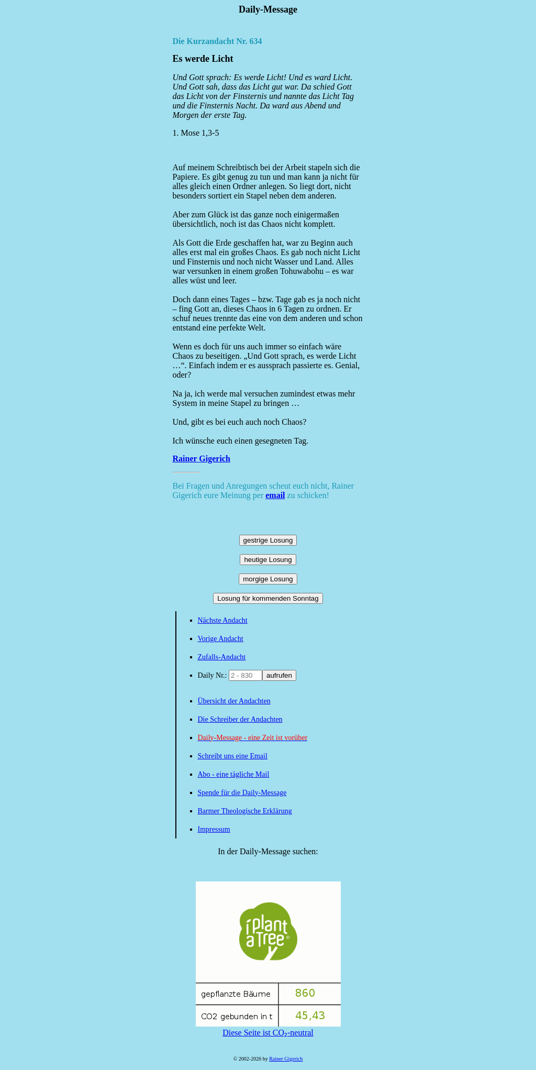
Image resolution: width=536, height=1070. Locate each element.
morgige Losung (268, 579)
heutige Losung (268, 560)
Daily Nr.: (213, 675)
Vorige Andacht (220, 639)
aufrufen (279, 675)
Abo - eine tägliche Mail (234, 774)
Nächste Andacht (223, 620)
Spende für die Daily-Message (242, 793)
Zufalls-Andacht (222, 657)
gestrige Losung (268, 540)
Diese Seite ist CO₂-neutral (268, 1028)
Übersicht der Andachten (234, 701)
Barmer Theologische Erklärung (245, 811)
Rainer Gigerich (201, 458)
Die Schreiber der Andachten (240, 719)
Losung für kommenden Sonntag (267, 598)
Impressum (214, 829)
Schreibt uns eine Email (232, 756)
